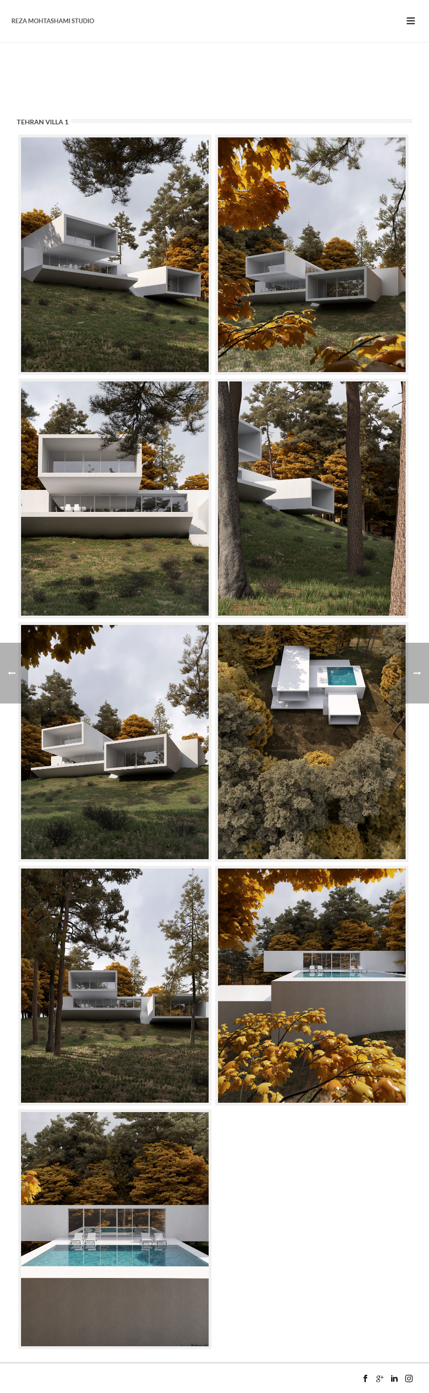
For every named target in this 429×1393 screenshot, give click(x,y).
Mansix (48, 1389)
